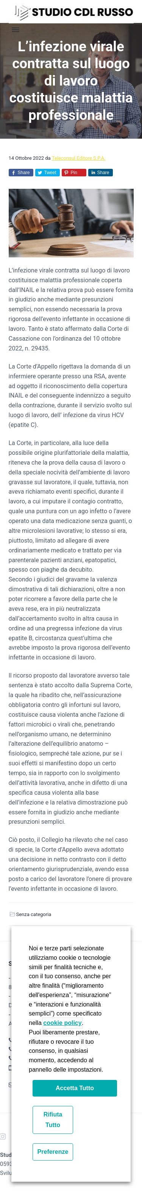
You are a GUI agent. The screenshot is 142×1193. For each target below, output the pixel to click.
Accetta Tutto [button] (75, 1088)
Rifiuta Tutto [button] (53, 1119)
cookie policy (62, 1023)
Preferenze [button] (53, 1152)
